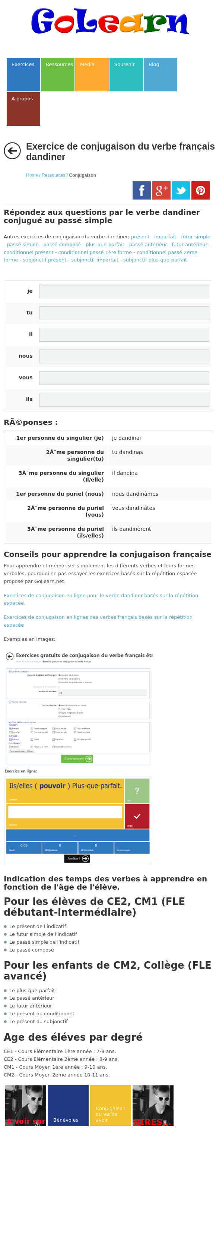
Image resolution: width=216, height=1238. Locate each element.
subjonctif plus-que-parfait (155, 260)
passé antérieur (148, 244)
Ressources (53, 175)
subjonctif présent (44, 260)
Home (32, 175)
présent (140, 236)
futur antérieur (189, 244)
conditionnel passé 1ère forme (95, 252)
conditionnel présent (29, 252)
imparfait (165, 236)
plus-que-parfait (105, 244)
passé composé (62, 244)
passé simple (23, 244)
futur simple (195, 236)
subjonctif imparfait (94, 260)
